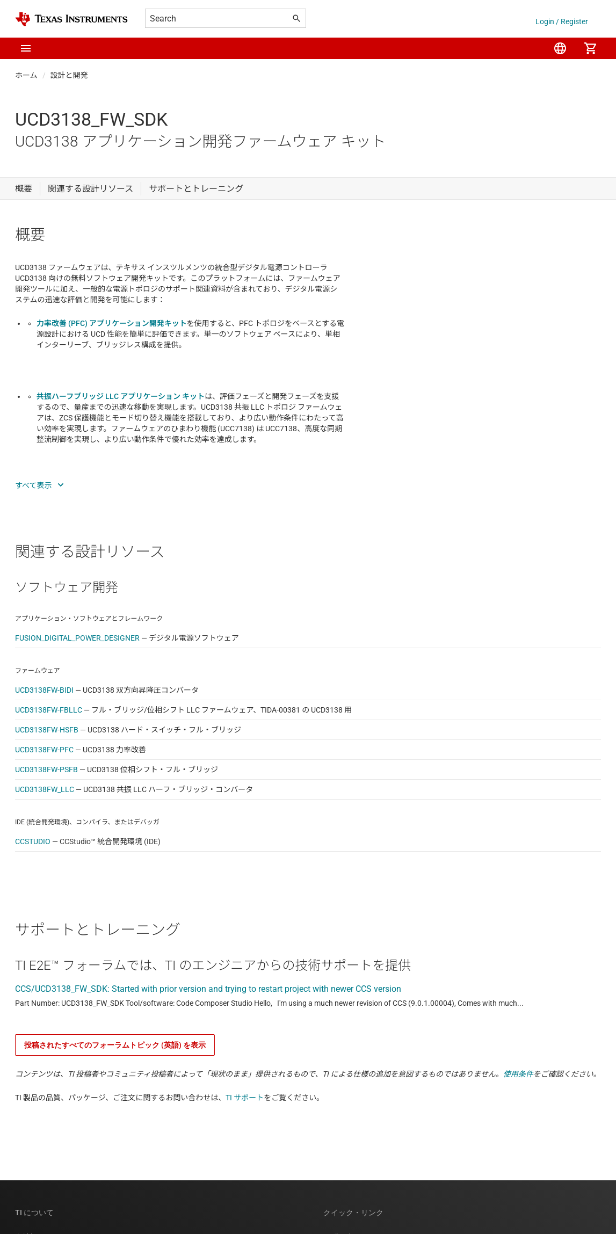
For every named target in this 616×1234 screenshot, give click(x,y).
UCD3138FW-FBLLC (48, 710)
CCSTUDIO (32, 841)
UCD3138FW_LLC (44, 789)
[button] (26, 48)
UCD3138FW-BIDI (44, 690)
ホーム (26, 75)
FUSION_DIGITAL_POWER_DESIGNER (77, 638)
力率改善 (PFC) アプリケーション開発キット (112, 323)
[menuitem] (560, 48)
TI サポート (245, 1097)
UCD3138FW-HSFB (46, 729)
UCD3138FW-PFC (44, 749)
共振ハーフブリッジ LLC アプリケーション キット (121, 396)
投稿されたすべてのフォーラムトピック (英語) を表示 (115, 1045)
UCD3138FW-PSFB (46, 769)
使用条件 (518, 1074)
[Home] (71, 19)
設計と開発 (69, 75)
